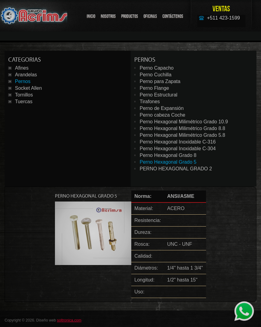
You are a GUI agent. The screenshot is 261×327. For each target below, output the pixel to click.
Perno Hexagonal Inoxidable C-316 (178, 141)
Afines (21, 68)
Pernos (23, 81)
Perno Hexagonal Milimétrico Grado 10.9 (184, 121)
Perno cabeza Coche (162, 115)
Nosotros (108, 16)
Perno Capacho (157, 68)
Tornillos (24, 94)
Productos (129, 16)
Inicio (91, 16)
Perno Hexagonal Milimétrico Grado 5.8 (182, 135)
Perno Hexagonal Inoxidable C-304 (178, 148)
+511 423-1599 (223, 17)
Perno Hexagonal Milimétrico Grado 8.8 (182, 128)
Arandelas (26, 74)
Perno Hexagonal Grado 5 (168, 162)
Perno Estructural (159, 94)
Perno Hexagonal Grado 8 (168, 155)
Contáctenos (172, 16)
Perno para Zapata (160, 81)
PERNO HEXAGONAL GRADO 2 (176, 168)
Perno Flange (154, 88)
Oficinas (150, 16)
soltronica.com (69, 320)
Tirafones (150, 101)
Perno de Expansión (162, 108)
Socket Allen (28, 88)
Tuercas (23, 101)
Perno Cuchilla (156, 74)
